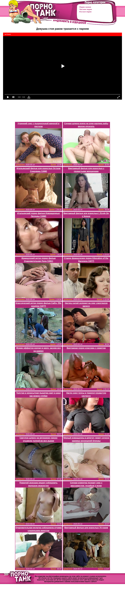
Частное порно (85, 9)
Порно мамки (85, 7)
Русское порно (85, 12)
